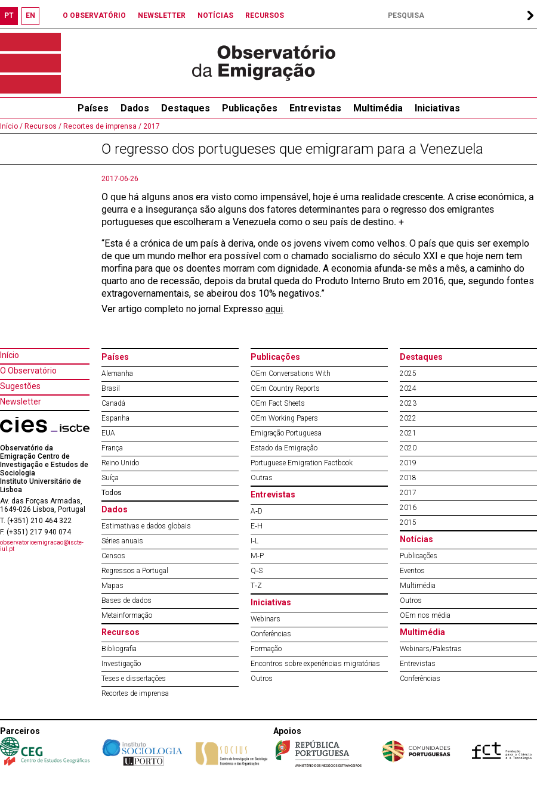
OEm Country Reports (285, 388)
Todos (111, 493)
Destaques (185, 108)
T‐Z (256, 585)
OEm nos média (425, 615)
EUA (108, 433)
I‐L (254, 541)
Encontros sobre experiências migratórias (315, 664)
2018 (408, 478)
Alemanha (117, 373)
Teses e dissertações (133, 678)
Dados (135, 108)
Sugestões (20, 386)
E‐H (257, 526)
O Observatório (28, 370)
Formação (266, 649)
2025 (408, 373)
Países (115, 357)
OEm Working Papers (284, 418)
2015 (408, 522)
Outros (262, 678)
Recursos (120, 632)
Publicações (249, 108)
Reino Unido (120, 463)
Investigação (121, 664)
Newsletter (20, 401)
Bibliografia (119, 649)
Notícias (416, 539)
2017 (150, 126)
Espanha (115, 418)
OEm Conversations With (291, 373)
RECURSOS (264, 15)
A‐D (257, 511)
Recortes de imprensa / (101, 126)
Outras (262, 478)
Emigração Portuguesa (286, 433)
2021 (408, 433)
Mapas (112, 585)
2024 (408, 388)
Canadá (113, 403)
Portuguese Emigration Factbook (302, 463)
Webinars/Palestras (431, 649)
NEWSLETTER (162, 15)
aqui (274, 309)
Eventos (412, 571)
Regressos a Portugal (134, 571)
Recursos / (42, 126)
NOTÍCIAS (215, 15)
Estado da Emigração (284, 448)
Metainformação (126, 615)
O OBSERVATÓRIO (94, 15)
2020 (408, 448)
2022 (408, 418)
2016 (408, 507)
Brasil (110, 388)
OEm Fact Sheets (278, 403)
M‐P (257, 556)
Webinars (265, 619)
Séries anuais (122, 541)
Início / (11, 126)
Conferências (271, 634)
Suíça (110, 478)
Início (9, 355)
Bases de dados (126, 600)
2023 (408, 403)
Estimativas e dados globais (146, 526)
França (112, 448)
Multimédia (378, 108)
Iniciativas (437, 108)
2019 (408, 463)
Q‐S (257, 571)
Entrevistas (315, 108)
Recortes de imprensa (135, 693)
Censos (113, 556)
